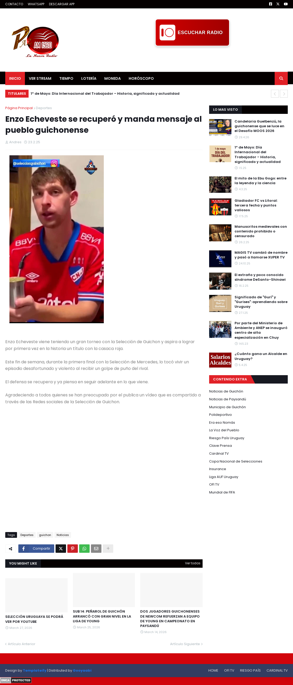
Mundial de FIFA (222, 492)
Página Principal (19, 107)
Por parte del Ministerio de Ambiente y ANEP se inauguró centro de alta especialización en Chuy (261, 330)
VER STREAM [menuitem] (40, 78)
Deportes (44, 107)
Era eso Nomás (222, 422)
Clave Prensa (220, 445)
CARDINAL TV (277, 670)
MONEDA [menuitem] (112, 78)
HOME (213, 670)
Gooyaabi (82, 670)
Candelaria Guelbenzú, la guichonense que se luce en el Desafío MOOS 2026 (259, 126)
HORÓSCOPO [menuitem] (141, 78)
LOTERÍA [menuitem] (88, 78)
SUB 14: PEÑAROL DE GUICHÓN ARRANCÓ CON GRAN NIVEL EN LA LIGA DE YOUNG (102, 616)
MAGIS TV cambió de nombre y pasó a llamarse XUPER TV (261, 255)
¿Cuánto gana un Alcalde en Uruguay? (261, 356)
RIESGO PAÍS (250, 670)
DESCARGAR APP (61, 4)
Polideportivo (220, 414)
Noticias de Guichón (226, 391)
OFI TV (214, 484)
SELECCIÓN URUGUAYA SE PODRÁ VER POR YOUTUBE (34, 619)
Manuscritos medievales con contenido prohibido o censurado (261, 231)
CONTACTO (14, 4)
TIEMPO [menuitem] (66, 78)
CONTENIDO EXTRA (230, 379)
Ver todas (192, 563)
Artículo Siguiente (185, 643)
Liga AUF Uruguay (223, 476)
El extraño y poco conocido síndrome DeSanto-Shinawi (260, 277)
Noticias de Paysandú (227, 399)
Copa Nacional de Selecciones (235, 461)
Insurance (217, 468)
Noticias (63, 535)
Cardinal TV (219, 453)
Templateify (34, 670)
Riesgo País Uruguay (226, 438)
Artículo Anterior (21, 643)
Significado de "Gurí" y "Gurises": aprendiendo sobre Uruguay (261, 302)
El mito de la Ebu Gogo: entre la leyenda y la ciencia (260, 180)
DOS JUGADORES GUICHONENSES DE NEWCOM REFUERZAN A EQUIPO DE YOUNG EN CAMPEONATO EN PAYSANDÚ (170, 618)
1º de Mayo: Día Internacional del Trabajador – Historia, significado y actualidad (105, 93)
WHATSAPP (36, 4)
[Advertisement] (192, 58)
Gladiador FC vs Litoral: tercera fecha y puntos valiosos (256, 205)
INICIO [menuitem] (15, 78)
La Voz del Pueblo (224, 430)
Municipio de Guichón (227, 407)
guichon (45, 535)
